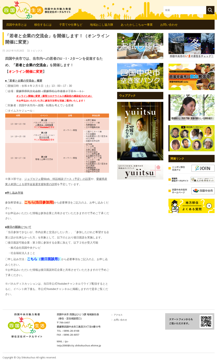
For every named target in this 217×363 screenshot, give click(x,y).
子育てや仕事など (70, 25)
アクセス (118, 314)
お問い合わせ (169, 25)
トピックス (37, 50)
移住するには (43, 25)
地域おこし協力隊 (101, 25)
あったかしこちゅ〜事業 (137, 25)
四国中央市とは (16, 25)
